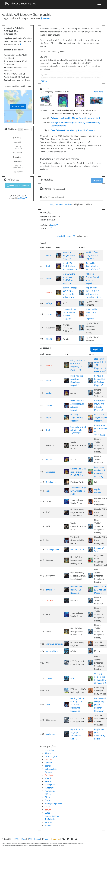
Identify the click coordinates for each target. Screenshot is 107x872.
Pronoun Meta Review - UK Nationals (76, 589)
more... (44, 80)
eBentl (48, 255)
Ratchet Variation (78, 549)
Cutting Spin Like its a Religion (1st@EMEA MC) (78, 472)
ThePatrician (50, 819)
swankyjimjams (52, 549)
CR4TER (49, 600)
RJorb (48, 266)
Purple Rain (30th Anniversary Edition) (99, 734)
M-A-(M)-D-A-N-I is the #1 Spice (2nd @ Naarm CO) (100, 678)
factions (27, 129)
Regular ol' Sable (99, 549)
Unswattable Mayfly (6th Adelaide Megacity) (91, 314)
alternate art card (75, 117)
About (24, 838)
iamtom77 (50, 589)
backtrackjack (52, 651)
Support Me (55, 838)
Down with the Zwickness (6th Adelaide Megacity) (69, 314)
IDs (21, 129)
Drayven (49, 678)
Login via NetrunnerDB (60, 204)
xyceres (49, 313)
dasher (48, 765)
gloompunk (50, 784)
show (97, 180)
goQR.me (21, 198)
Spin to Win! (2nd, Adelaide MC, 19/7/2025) (70, 266)
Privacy (46, 838)
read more (98, 91)
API (30, 838)
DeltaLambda (51, 482)
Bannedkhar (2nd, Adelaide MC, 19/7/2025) (93, 266)
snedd (47, 806)
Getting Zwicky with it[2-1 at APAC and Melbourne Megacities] (77, 704)
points (97, 349)
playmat (73, 130)
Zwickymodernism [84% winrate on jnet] (78, 490)
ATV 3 (72, 678)
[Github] (76, 838)
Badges (37, 838)
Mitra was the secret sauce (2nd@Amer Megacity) (69, 278)
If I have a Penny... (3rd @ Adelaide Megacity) (92, 278)
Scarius (48, 800)
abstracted (50, 471)
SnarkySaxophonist (54, 643)
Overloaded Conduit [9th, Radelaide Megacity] (100, 472)
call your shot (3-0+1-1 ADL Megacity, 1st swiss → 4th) (70, 292)
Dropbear (49, 775)
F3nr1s (49, 278)
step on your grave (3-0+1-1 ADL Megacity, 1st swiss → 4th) (93, 292)
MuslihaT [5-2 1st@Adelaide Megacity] (92, 255)
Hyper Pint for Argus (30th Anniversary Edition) (76, 734)
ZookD (48, 704)
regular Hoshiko (97, 491)
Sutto (48, 490)
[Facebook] (72, 838)
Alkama (49, 338)
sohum (49, 292)
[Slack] (63, 838)
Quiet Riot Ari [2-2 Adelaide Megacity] (100, 589)
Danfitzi (48, 762)
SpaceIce (44, 18)
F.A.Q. (17, 838)
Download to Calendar (18, 185)
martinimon (51, 734)
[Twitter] (68, 838)
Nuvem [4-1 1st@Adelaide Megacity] (69, 255)
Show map (18, 106)
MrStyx (49, 303)
